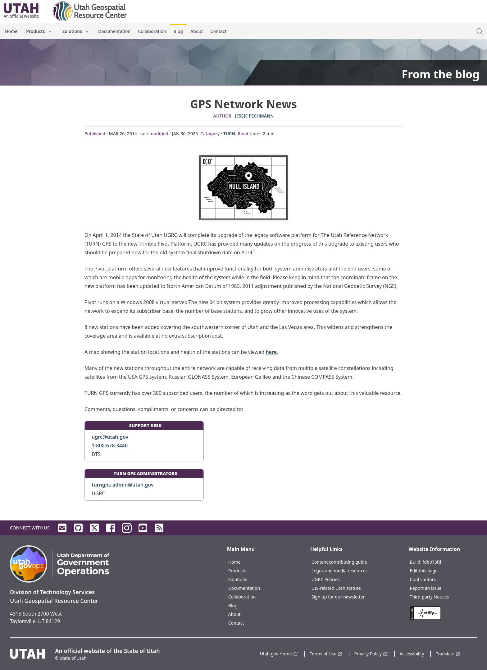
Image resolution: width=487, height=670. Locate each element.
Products (39, 31)
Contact (219, 31)
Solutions (75, 31)
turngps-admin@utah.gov (123, 484)
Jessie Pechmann (254, 116)
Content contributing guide (339, 562)
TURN (229, 133)
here (271, 352)
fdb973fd (432, 562)
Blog (178, 31)
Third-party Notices (429, 597)
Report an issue (426, 588)
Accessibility (412, 654)
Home (11, 31)
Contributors (423, 579)
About (196, 31)
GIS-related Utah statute (336, 588)
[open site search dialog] (479, 31)
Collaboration (152, 31)
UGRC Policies (326, 579)
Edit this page (424, 571)
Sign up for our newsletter (338, 597)
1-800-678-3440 (110, 445)
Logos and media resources (340, 571)
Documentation (114, 31)
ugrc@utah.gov (110, 436)
